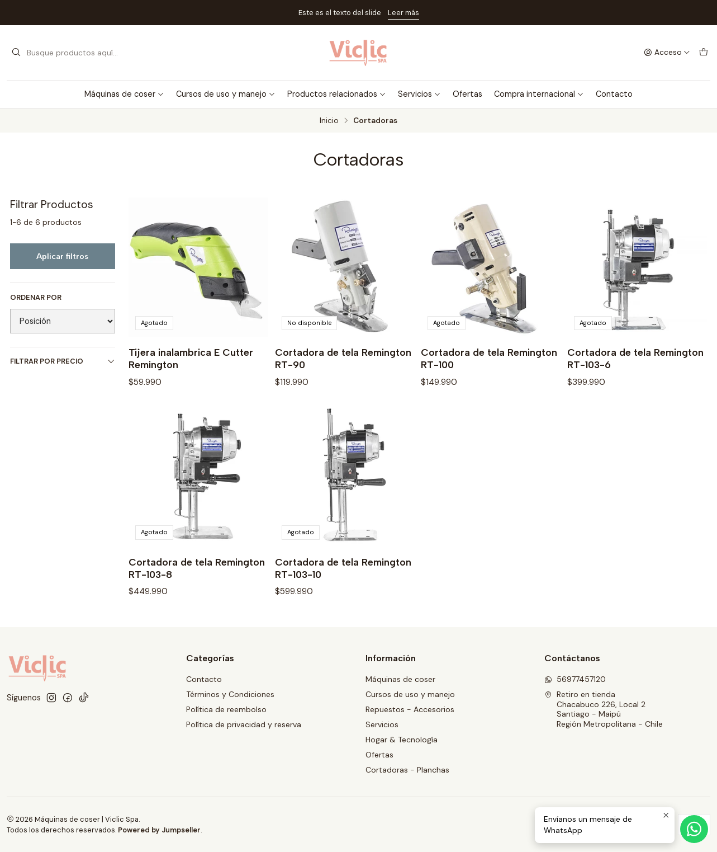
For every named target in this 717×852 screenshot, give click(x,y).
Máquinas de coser (124, 94)
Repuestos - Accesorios (409, 709)
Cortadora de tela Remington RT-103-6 (635, 358)
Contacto (614, 94)
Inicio (329, 121)
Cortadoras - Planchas (407, 770)
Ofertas (467, 94)
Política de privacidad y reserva (243, 724)
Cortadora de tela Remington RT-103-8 (197, 573)
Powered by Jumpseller (159, 830)
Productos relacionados (336, 94)
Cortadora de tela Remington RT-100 (489, 358)
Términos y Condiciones (230, 694)
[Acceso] (667, 52)
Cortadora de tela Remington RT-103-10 (343, 573)
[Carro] (703, 52)
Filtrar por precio (62, 361)
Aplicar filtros (62, 256)
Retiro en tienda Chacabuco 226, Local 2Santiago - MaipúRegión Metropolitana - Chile (603, 709)
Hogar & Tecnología (401, 740)
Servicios (419, 94)
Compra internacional (539, 94)
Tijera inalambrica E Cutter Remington (191, 358)
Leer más (403, 12)
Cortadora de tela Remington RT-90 (343, 358)
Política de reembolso (226, 709)
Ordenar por (35, 297)
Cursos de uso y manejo (226, 94)
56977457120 (575, 679)
